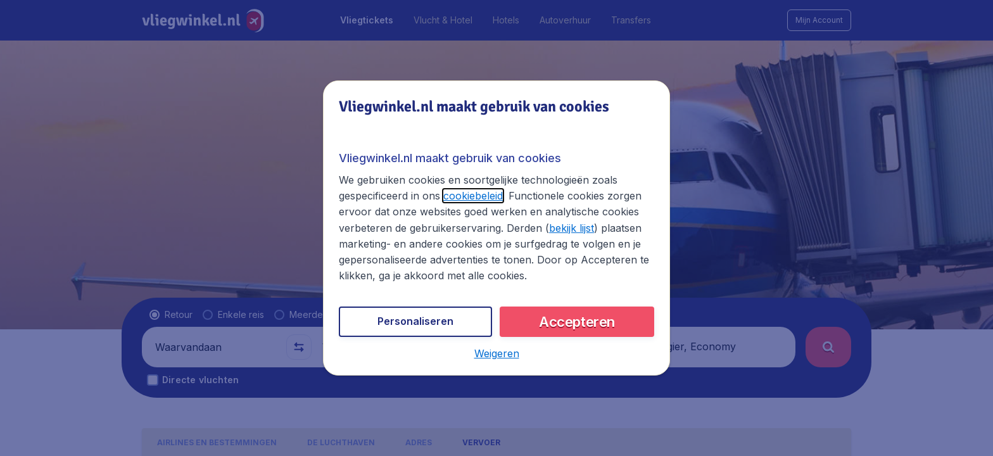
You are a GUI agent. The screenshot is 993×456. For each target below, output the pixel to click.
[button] (496, 353)
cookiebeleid (473, 195)
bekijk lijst (571, 228)
